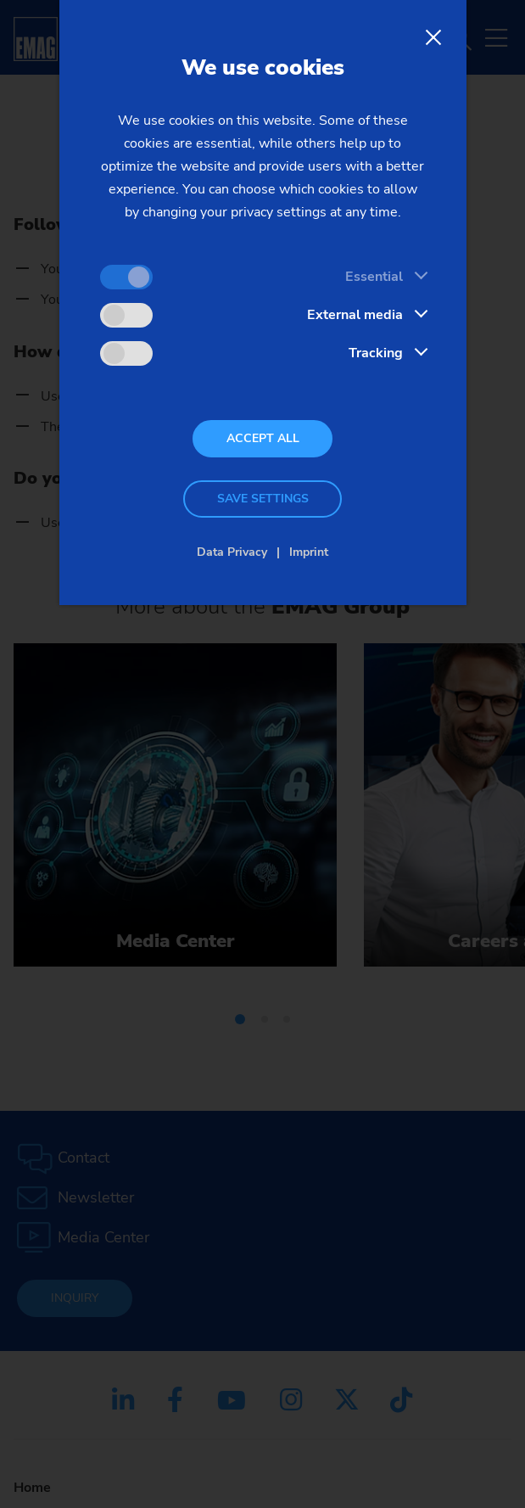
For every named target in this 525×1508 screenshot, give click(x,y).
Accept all (262, 438)
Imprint (308, 552)
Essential (374, 276)
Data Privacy (232, 552)
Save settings (263, 499)
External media (355, 315)
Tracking (376, 353)
